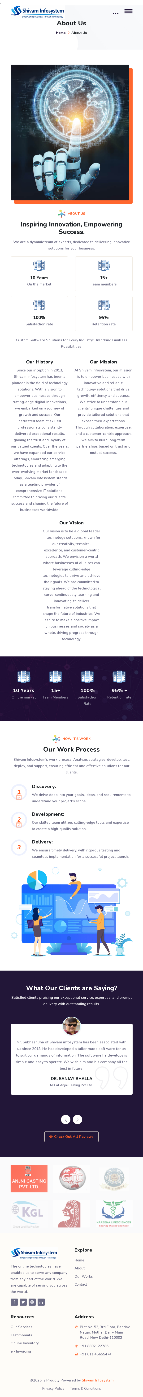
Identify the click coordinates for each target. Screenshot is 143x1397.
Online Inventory (25, 1343)
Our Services (21, 1327)
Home (61, 32)
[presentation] (65, 1119)
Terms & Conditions (85, 1388)
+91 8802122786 (94, 1346)
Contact (80, 1284)
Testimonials (21, 1335)
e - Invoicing (21, 1351)
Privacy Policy (53, 1388)
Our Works (83, 1276)
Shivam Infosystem (98, 1380)
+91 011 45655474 (96, 1354)
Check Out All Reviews (71, 1136)
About (79, 1268)
